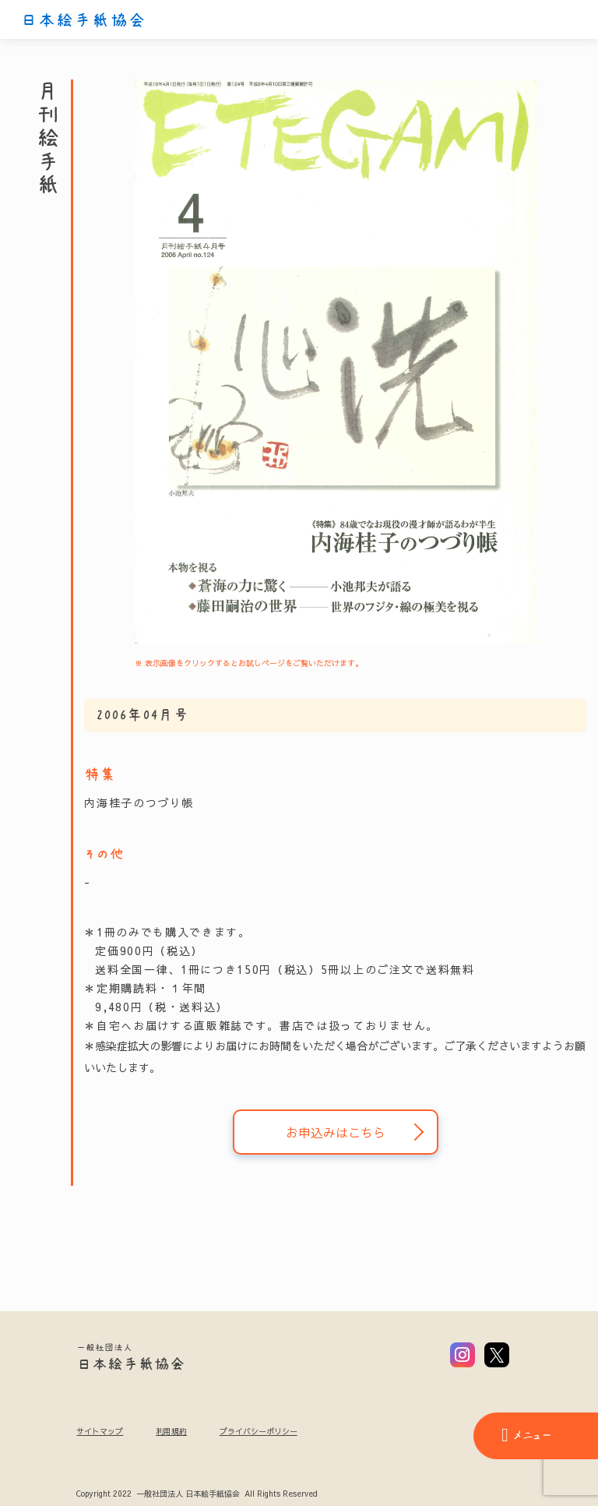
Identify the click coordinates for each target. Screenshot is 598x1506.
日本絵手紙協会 (83, 20)
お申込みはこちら (335, 1132)
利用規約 (171, 1431)
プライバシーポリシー (258, 1431)
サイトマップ (99, 1431)
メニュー (526, 1435)
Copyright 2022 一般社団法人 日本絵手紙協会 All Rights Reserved (196, 1494)
